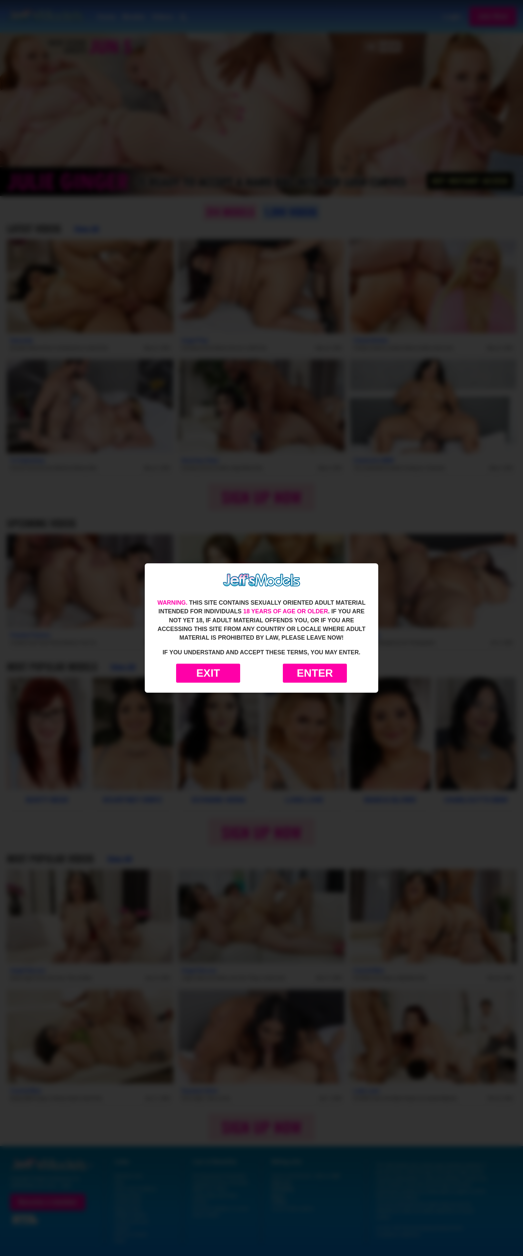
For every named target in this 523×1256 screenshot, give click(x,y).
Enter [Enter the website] (315, 673)
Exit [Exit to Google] (208, 673)
